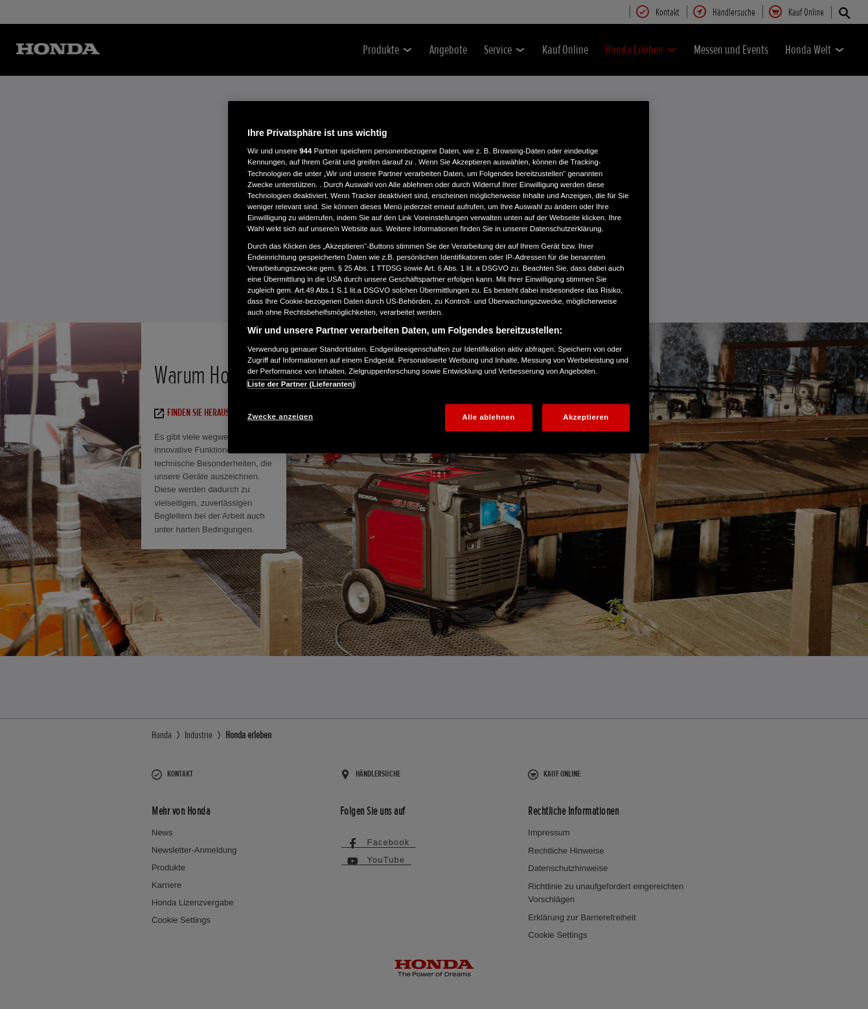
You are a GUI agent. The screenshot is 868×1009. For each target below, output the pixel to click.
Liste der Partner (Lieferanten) (301, 384)
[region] (438, 277)
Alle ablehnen (489, 417)
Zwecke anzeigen (280, 416)
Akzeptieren (586, 417)
